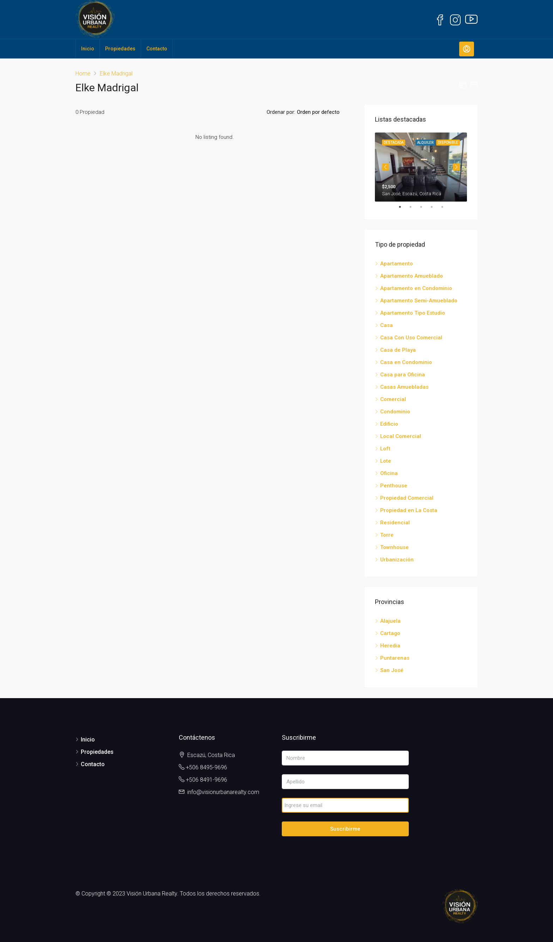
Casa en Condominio (406, 362)
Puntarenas (394, 658)
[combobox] (324, 112)
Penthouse (393, 485)
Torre (387, 535)
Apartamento (396, 263)
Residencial (395, 522)
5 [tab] (445, 206)
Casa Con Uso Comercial (411, 337)
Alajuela (390, 621)
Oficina (389, 473)
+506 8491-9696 (206, 779)
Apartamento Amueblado (411, 276)
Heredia (390, 645)
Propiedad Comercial (406, 498)
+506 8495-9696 (206, 767)
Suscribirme (345, 829)
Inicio (87, 48)
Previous (385, 167)
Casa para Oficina (402, 374)
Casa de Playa (398, 350)
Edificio (389, 424)
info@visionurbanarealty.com (223, 792)
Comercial (393, 399)
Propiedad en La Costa (408, 510)
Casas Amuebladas (404, 387)
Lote (385, 461)
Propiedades (120, 48)
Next (456, 167)
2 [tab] (414, 206)
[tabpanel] (421, 167)
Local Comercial (400, 436)
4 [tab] (435, 206)
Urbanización (397, 559)
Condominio (395, 411)
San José (391, 670)
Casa (386, 325)
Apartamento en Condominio (416, 288)
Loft (385, 448)
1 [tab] (403, 206)
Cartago (390, 633)
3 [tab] (424, 206)
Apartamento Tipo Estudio (412, 313)
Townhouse (394, 547)
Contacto (156, 48)
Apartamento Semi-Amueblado (418, 300)
